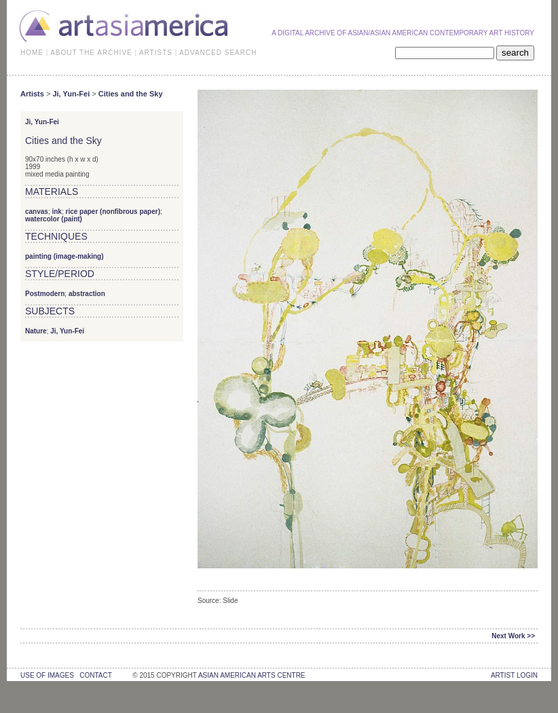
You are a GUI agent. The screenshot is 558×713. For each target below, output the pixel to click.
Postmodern (44, 293)
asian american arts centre (251, 675)
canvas (36, 211)
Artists (32, 94)
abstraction (87, 293)
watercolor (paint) (53, 219)
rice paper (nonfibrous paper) (113, 211)
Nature (36, 331)
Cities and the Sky (130, 94)
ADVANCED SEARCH (218, 52)
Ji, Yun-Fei (71, 94)
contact (95, 675)
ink (56, 211)
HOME (31, 52)
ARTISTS (155, 52)
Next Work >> (513, 636)
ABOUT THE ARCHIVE (91, 52)
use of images (47, 675)
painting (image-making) (64, 256)
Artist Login (514, 675)
